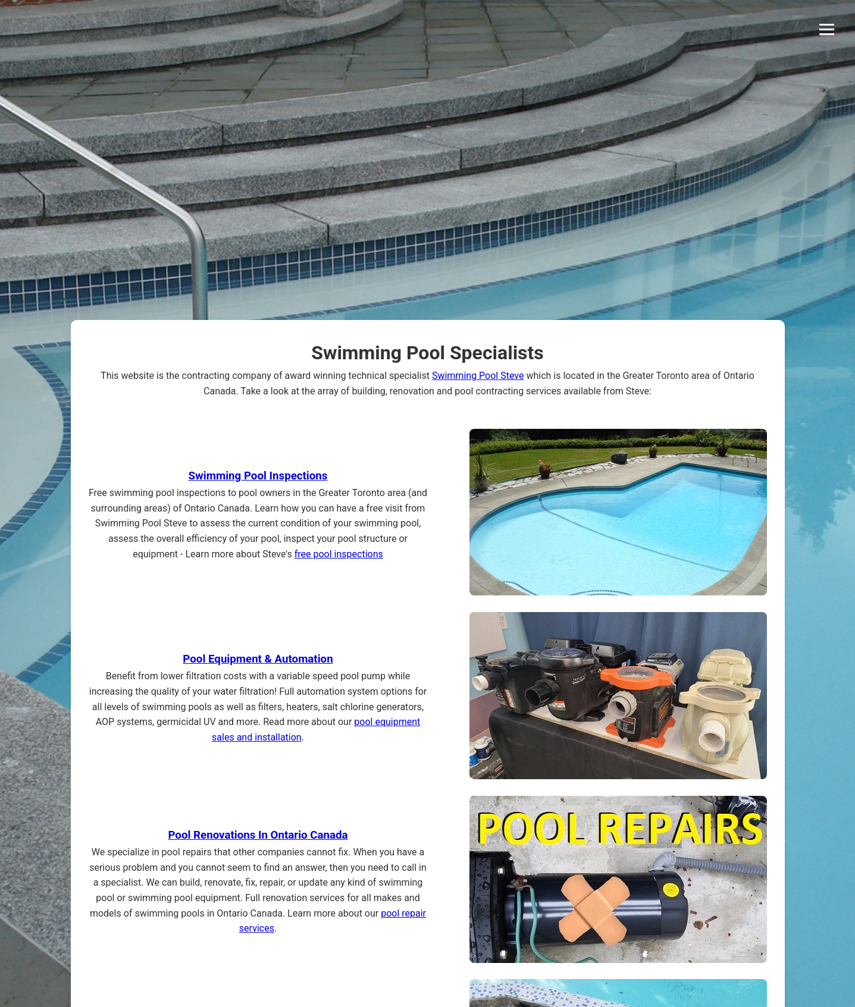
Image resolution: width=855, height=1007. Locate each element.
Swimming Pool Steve (478, 375)
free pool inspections (339, 554)
